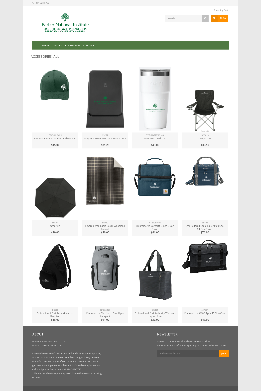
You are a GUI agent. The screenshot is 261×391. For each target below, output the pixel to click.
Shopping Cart (221, 10)
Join (223, 353)
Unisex (46, 45)
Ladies (58, 45)
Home (36, 45)
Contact (88, 45)
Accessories (72, 45)
